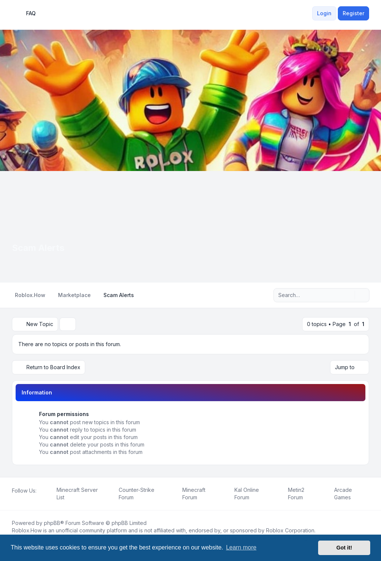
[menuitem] (308, 13)
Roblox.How (27, 530)
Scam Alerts (38, 247)
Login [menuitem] (324, 13)
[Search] (348, 295)
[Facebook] (13, 498)
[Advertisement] (190, 227)
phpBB (52, 523)
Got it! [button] (344, 548)
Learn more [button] (241, 547)
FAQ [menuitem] (26, 13)
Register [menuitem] (353, 13)
